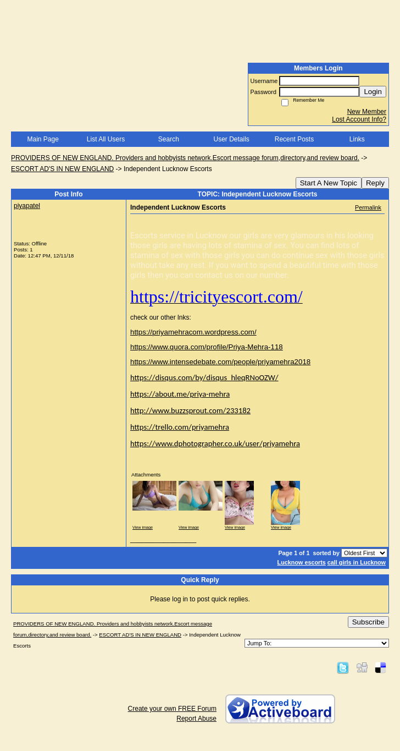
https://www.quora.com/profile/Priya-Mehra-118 (206, 347)
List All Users (106, 139)
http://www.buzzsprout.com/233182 (190, 410)
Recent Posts (294, 139)
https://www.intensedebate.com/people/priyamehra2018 (220, 362)
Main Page (42, 139)
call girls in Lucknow (356, 562)
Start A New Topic (328, 183)
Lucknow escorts (301, 562)
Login (373, 91)
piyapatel (27, 206)
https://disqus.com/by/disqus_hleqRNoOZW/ (204, 377)
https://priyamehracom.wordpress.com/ (193, 332)
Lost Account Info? (359, 119)
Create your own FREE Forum (172, 708)
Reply (375, 183)
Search (168, 139)
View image (142, 527)
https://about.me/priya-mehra (180, 394)
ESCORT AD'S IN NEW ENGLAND (62, 169)
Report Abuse (196, 718)
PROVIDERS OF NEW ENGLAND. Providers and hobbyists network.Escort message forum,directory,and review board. (185, 158)
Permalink (368, 207)
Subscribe (368, 622)
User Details (231, 139)
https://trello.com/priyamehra (179, 427)
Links (357, 139)
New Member (366, 112)
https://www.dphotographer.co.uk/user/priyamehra (215, 443)
